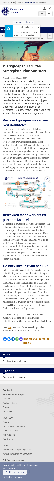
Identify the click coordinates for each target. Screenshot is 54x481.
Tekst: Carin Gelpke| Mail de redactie (36, 341)
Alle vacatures (9, 435)
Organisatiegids (42, 2)
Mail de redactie (10, 403)
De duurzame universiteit (14, 426)
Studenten (19, 2)
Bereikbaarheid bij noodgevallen (17, 449)
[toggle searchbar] (50, 8)
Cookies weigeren (14, 477)
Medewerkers (30, 2)
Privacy (6, 407)
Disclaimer (7, 411)
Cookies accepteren (15, 472)
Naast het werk (9, 439)
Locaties (6, 398)
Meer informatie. (10, 468)
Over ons (7, 422)
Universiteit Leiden (8, 2)
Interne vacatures (10, 430)
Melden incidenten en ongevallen (17, 454)
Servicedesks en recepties (14, 394)
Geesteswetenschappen (14, 377)
